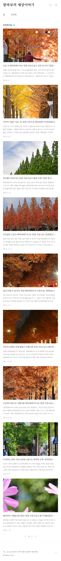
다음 (35, 536)
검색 (50, 5)
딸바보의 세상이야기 (18, 5)
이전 (25, 536)
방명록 (14, 14)
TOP (56, 553)
